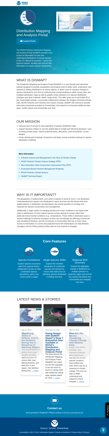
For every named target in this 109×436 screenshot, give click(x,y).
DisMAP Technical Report (31, 176)
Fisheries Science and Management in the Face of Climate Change (48, 158)
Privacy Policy (77, 432)
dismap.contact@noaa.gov (73, 413)
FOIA (37, 432)
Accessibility (23, 432)
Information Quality (47, 432)
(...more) (35, 371)
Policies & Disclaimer (62, 432)
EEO (31, 432)
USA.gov (86, 432)
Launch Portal (28, 41)
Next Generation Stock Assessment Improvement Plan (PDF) (46, 165)
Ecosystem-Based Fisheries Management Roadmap (42, 169)
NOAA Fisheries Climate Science (34, 173)
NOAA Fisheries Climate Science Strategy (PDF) (41, 161)
